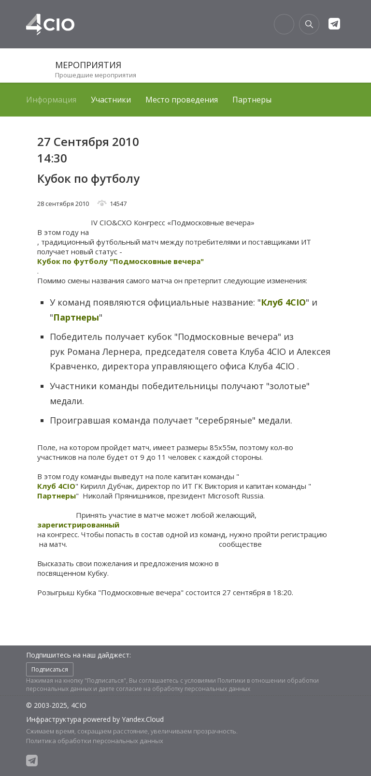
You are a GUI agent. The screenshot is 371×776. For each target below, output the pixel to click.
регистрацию (304, 534)
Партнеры (251, 99)
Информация (51, 99)
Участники (111, 99)
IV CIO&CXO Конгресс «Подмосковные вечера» (173, 222)
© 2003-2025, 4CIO (56, 705)
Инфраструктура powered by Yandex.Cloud (95, 719)
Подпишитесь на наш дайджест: (78, 654)
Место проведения (181, 99)
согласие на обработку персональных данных (183, 689)
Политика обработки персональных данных (94, 740)
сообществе (240, 544)
